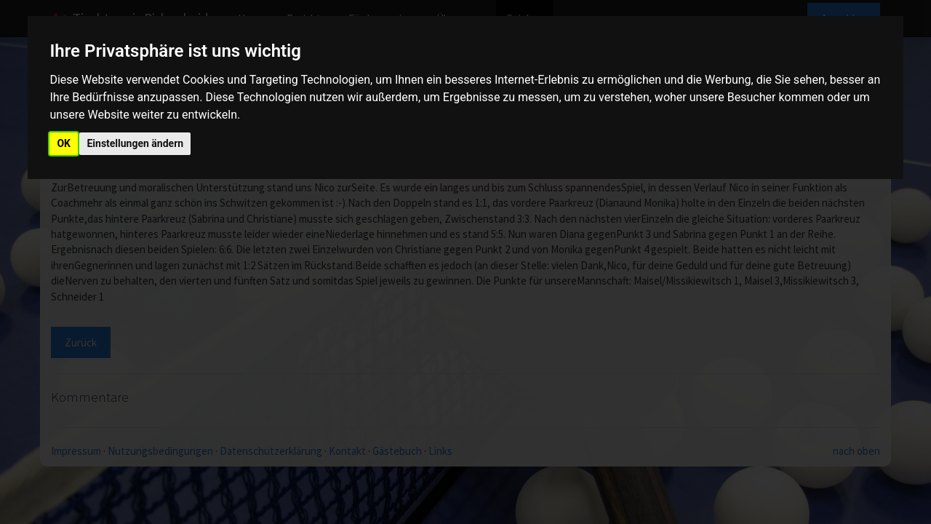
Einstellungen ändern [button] (135, 143)
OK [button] (64, 143)
